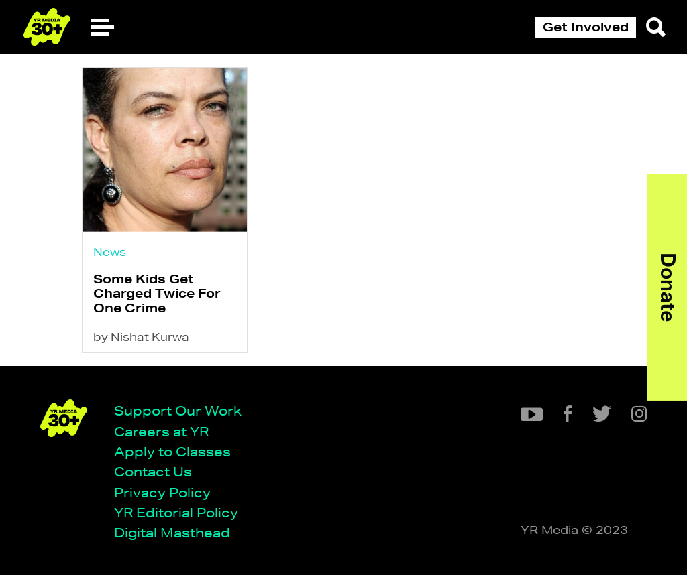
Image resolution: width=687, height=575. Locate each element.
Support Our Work (178, 410)
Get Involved (586, 26)
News (109, 252)
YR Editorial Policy (176, 512)
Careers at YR (161, 431)
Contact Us (153, 471)
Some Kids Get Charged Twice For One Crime (157, 293)
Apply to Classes (172, 451)
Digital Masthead (172, 532)
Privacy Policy (162, 492)
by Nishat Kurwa (141, 337)
